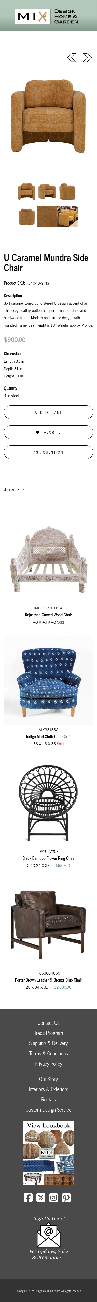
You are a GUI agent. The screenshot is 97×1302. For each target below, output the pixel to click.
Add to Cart (48, 412)
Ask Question (49, 452)
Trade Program (48, 1033)
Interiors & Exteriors (48, 1089)
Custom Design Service (48, 1109)
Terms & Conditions (48, 1053)
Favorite (48, 432)
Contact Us (49, 1022)
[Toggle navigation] (11, 16)
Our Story (48, 1079)
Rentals (48, 1099)
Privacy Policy (48, 1063)
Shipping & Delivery (48, 1043)
